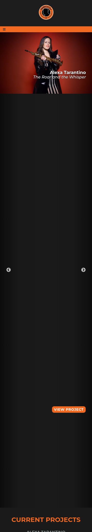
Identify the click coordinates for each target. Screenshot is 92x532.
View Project (69, 409)
